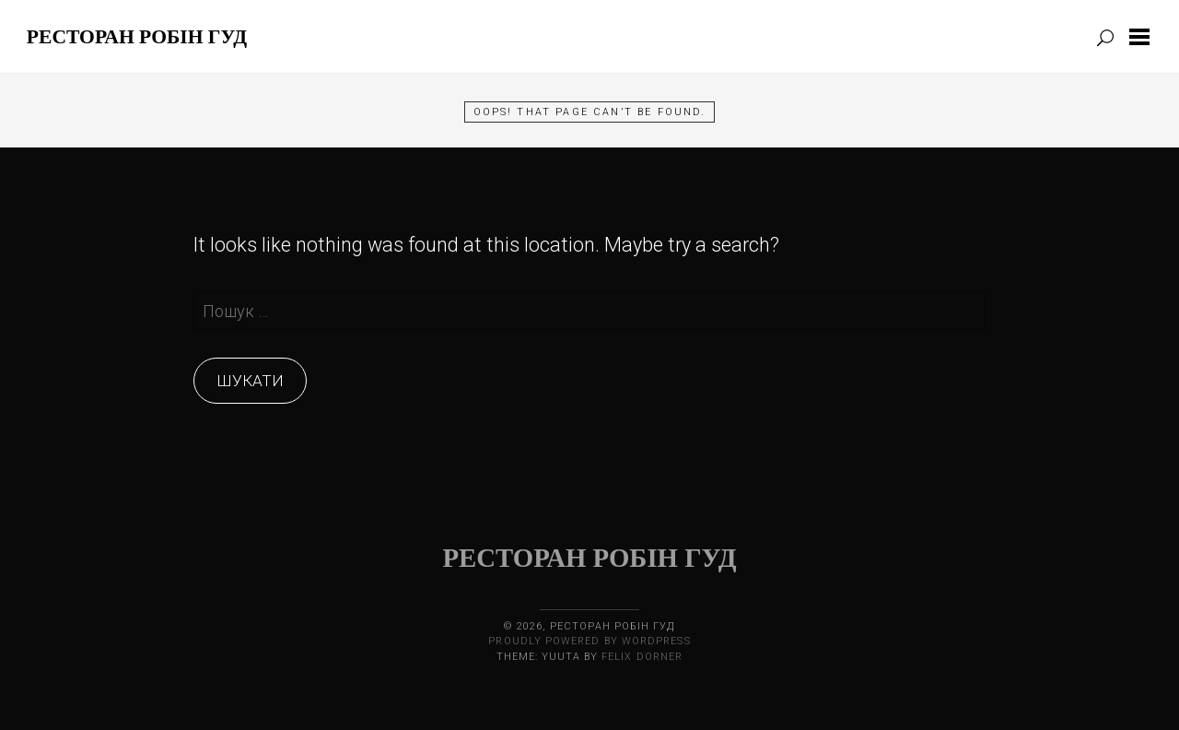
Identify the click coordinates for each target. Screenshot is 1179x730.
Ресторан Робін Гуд (137, 36)
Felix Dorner (642, 657)
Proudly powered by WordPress (589, 641)
